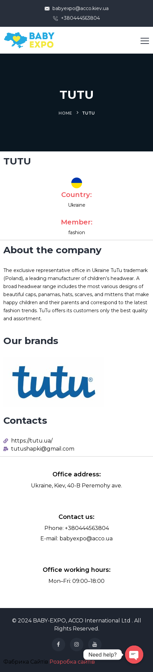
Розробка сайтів (72, 662)
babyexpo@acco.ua (86, 538)
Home (65, 113)
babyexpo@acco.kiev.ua (77, 8)
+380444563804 (76, 18)
